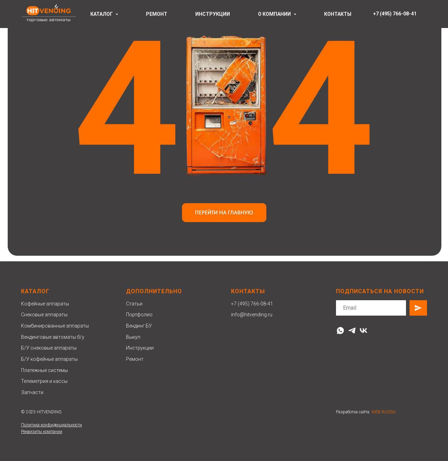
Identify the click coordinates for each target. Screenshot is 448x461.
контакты (337, 14)
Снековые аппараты (44, 314)
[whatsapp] (340, 330)
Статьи (134, 304)
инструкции (212, 14)
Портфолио (139, 314)
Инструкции (140, 348)
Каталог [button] (102, 14)
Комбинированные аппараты (55, 326)
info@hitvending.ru (251, 314)
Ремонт (135, 359)
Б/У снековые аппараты (49, 348)
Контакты (248, 291)
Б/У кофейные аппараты (49, 359)
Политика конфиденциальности (51, 424)
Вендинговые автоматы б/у (52, 337)
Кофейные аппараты (45, 304)
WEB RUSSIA (383, 412)
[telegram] (352, 330)
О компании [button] (275, 14)
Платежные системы (44, 370)
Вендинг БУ (139, 326)
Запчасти (32, 392)
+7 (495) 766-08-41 (252, 304)
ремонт (156, 14)
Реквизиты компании (41, 431)
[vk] (363, 330)
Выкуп (133, 337)
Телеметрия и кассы (44, 381)
